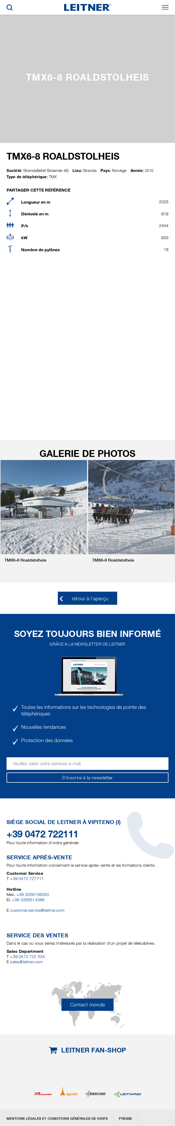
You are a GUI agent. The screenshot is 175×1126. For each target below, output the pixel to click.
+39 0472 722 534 (27, 956)
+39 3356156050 (32, 894)
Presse (125, 1119)
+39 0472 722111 (42, 834)
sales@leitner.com (26, 961)
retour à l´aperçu (90, 599)
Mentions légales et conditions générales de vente (57, 1119)
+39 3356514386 (28, 899)
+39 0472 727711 (27, 878)
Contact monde (87, 1005)
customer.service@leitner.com (37, 910)
